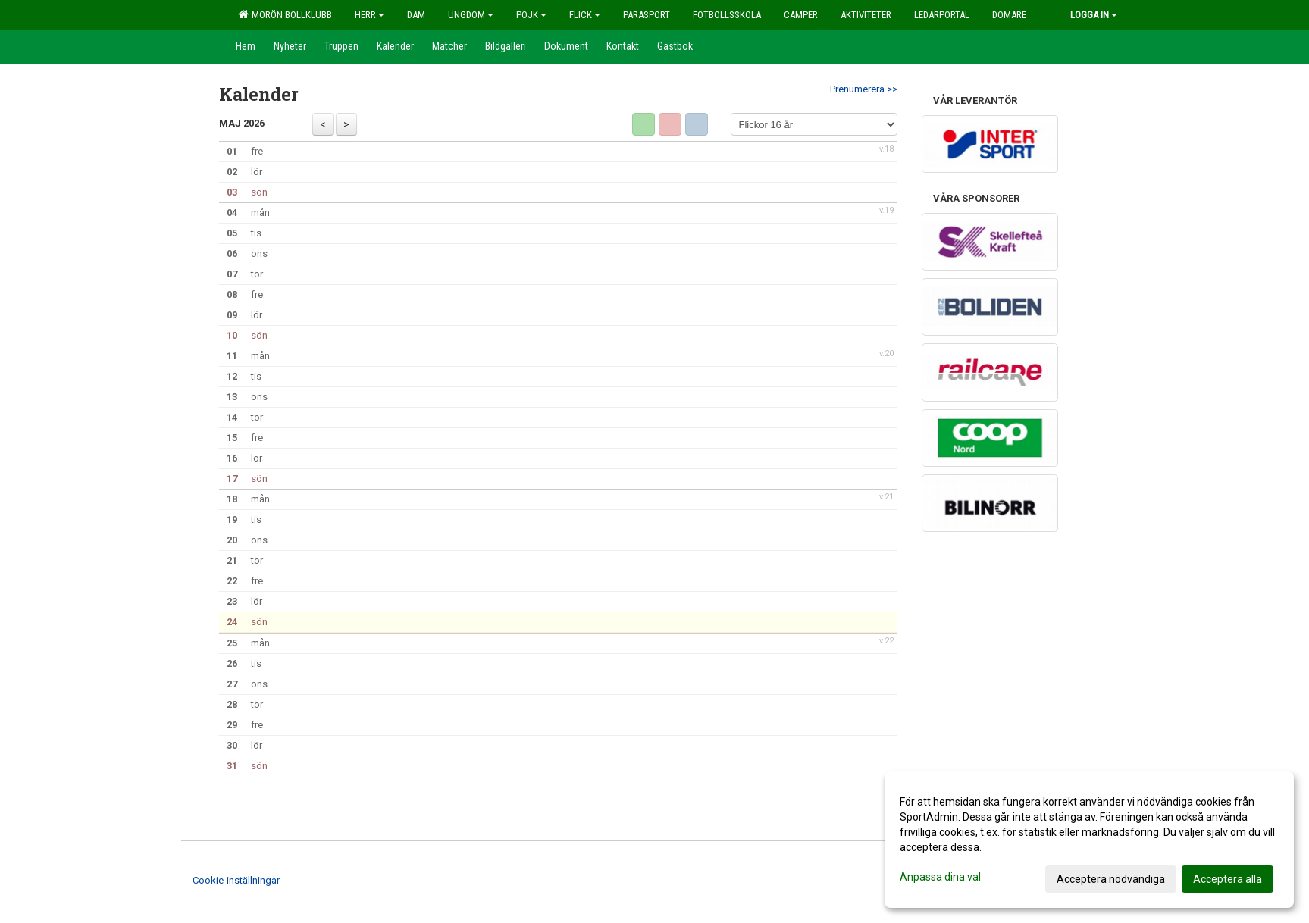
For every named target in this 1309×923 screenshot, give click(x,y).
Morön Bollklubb (285, 14)
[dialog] (1089, 839)
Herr (369, 14)
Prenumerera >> (863, 89)
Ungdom (470, 14)
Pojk (531, 14)
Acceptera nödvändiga (1111, 879)
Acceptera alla (1227, 879)
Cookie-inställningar (236, 880)
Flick (584, 14)
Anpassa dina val (940, 877)
